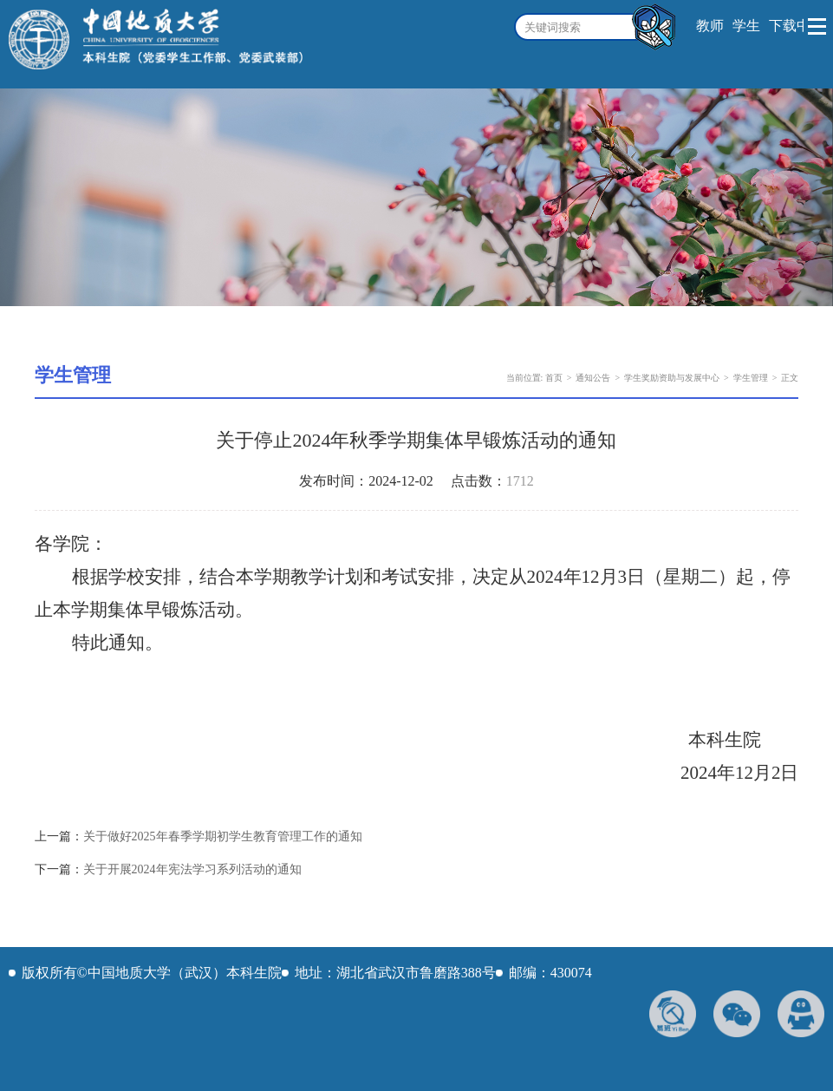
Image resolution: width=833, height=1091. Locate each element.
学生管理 (750, 377)
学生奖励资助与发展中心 (671, 377)
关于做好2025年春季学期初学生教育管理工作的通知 (222, 836)
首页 (554, 377)
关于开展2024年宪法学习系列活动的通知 (192, 869)
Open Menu (818, 27)
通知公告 (593, 377)
